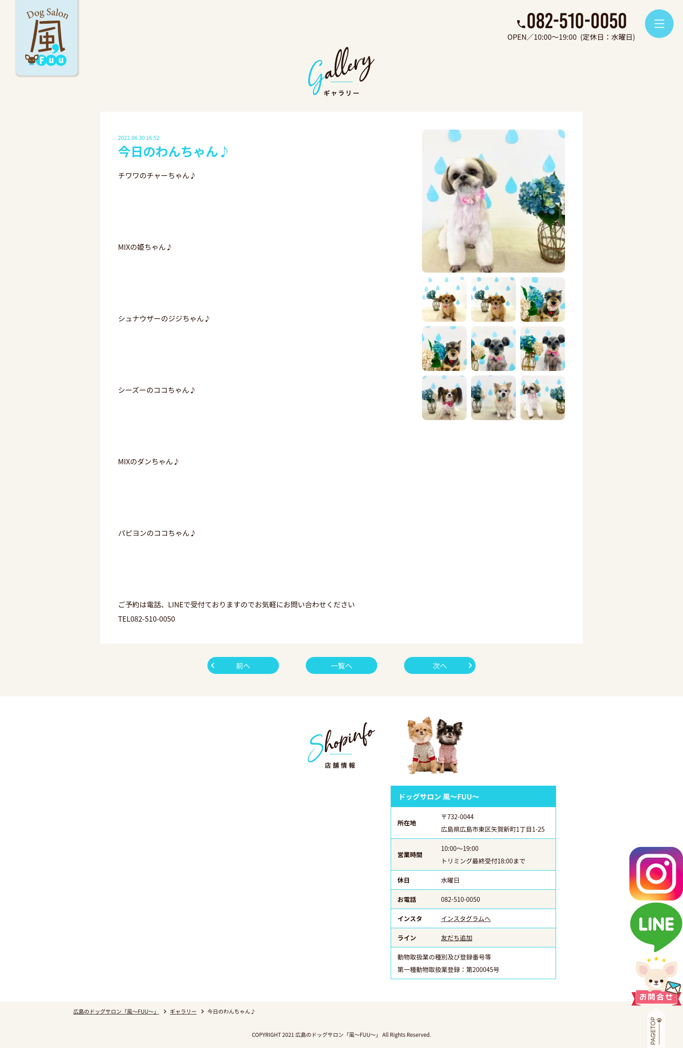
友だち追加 (456, 937)
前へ (243, 665)
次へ (440, 665)
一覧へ (341, 665)
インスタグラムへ (466, 918)
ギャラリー (183, 1011)
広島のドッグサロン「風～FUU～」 (116, 1011)
